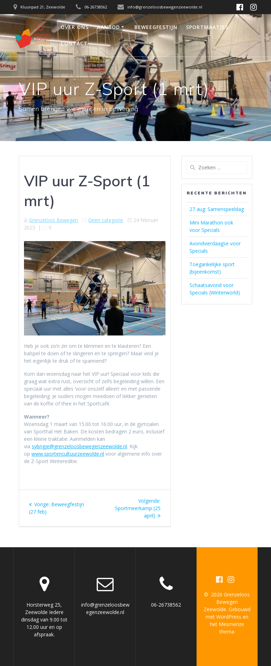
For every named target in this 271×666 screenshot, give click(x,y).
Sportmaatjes (207, 27)
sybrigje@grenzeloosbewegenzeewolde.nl (79, 446)
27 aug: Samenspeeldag (216, 209)
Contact (74, 43)
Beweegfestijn (155, 27)
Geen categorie (105, 220)
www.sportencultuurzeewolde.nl (67, 453)
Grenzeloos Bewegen (53, 220)
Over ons (75, 27)
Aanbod (108, 27)
